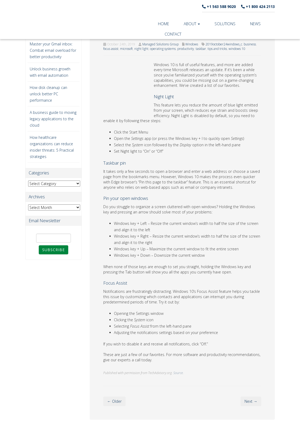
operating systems (163, 48)
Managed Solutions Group (160, 44)
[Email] (53, 238)
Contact (173, 34)
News (255, 23)
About (192, 23)
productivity (185, 48)
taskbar (201, 48)
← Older (114, 401)
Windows (191, 44)
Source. (178, 373)
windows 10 (237, 48)
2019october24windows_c (223, 44)
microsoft (126, 48)
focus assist (110, 48)
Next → (251, 401)
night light (141, 48)
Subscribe (53, 249)
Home (163, 23)
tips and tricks (217, 48)
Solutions (225, 23)
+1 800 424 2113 (258, 6)
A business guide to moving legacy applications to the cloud (53, 119)
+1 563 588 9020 (219, 6)
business (250, 44)
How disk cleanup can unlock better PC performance (48, 94)
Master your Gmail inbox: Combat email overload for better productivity (53, 50)
